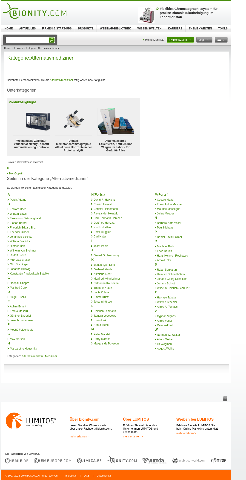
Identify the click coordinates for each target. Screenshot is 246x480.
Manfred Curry (19, 287)
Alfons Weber (165, 339)
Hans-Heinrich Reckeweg (172, 255)
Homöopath (16, 173)
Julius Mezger (165, 213)
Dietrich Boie (18, 246)
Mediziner (51, 356)
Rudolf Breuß (18, 255)
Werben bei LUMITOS (195, 419)
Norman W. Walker (168, 334)
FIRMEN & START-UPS (57, 28)
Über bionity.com (85, 419)
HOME (9, 28)
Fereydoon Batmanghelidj (25, 218)
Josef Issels (101, 246)
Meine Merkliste (154, 39)
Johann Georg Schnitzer (172, 278)
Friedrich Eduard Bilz (22, 227)
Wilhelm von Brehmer (23, 250)
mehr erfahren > (79, 436)
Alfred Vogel (164, 320)
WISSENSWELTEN (149, 28)
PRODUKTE (85, 28)
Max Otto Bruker (20, 259)
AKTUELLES (27, 28)
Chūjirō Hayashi (103, 204)
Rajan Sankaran (167, 269)
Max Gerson (17, 339)
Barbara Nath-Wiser (169, 223)
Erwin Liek (100, 320)
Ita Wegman (164, 344)
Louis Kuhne (101, 292)
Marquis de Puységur (107, 343)
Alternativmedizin (32, 356)
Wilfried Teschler (167, 302)
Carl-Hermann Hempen (108, 218)
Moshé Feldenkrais (21, 329)
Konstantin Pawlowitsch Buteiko (29, 273)
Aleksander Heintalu (106, 213)
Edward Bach (18, 209)
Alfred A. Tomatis (167, 306)
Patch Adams (18, 199)
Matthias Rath (165, 246)
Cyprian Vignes (166, 316)
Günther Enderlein (21, 315)
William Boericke (20, 241)
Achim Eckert (18, 306)
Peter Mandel (102, 334)
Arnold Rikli (164, 260)
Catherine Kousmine (106, 283)
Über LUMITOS (136, 419)
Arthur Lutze (101, 325)
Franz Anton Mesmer (170, 204)
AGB (87, 475)
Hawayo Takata (166, 297)
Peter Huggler (102, 232)
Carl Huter (100, 236)
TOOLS (223, 28)
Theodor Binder (19, 232)
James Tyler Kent (104, 264)
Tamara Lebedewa (105, 315)
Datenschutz (104, 475)
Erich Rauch (164, 251)
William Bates (18, 213)
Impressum (71, 475)
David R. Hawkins (104, 199)
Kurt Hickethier (103, 227)
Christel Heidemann (106, 209)
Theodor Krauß (103, 287)
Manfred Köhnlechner (107, 278)
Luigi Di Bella (18, 297)
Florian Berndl (18, 223)
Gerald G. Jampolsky (106, 255)
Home (7, 48)
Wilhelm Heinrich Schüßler (173, 288)
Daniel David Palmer (169, 237)
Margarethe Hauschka (23, 348)
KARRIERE (175, 28)
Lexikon (18, 48)
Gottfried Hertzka (104, 222)
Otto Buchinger (19, 264)
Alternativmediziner (61, 80)
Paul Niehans (165, 227)
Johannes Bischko (21, 236)
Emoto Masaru (19, 311)
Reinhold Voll (165, 325)
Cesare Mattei (165, 199)
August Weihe (165, 348)
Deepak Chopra (19, 283)
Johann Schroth (166, 283)
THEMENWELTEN (200, 28)
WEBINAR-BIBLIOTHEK (115, 28)
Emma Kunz (101, 297)
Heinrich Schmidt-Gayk (171, 274)
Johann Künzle (103, 301)
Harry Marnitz (102, 339)
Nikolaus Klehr (102, 274)
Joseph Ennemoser (22, 320)
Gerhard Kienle (103, 269)
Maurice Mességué (168, 209)
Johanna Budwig (20, 269)
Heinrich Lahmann (105, 311)
